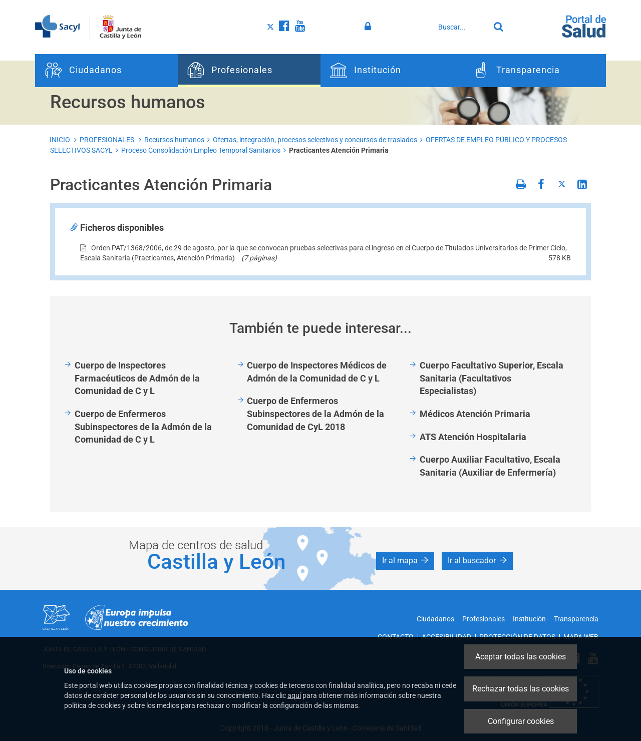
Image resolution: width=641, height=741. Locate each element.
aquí (294, 695)
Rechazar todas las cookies (520, 688)
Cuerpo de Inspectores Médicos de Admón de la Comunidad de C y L (317, 372)
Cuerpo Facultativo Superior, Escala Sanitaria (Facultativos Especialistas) (491, 378)
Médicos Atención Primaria (475, 414)
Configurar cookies (521, 721)
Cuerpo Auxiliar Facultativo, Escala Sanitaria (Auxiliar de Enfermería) (490, 466)
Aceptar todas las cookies (520, 656)
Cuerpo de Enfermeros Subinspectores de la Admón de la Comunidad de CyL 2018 (315, 414)
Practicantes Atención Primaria (339, 150)
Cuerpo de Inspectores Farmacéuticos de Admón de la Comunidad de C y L (137, 378)
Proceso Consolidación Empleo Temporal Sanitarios (200, 150)
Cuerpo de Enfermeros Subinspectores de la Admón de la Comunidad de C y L (143, 427)
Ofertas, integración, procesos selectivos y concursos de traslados (315, 140)
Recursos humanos (174, 140)
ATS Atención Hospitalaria (473, 437)
